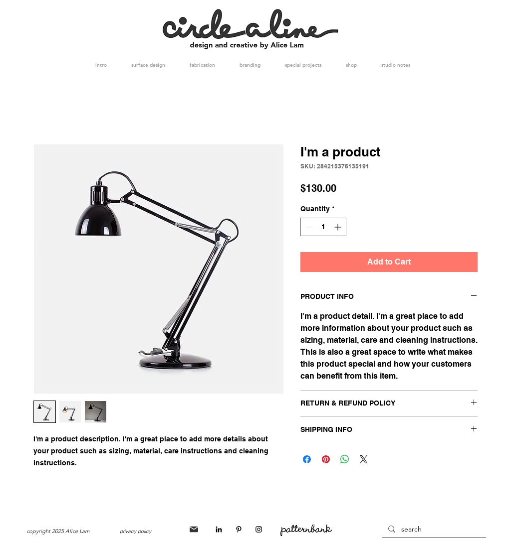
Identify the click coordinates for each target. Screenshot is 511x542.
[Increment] (338, 227)
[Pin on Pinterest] (326, 459)
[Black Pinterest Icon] (239, 529)
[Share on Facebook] (307, 459)
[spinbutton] (323, 227)
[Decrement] (308, 227)
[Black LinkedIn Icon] (219, 529)
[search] (433, 530)
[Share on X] (364, 459)
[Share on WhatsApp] (345, 459)
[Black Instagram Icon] (259, 529)
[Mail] (194, 529)
